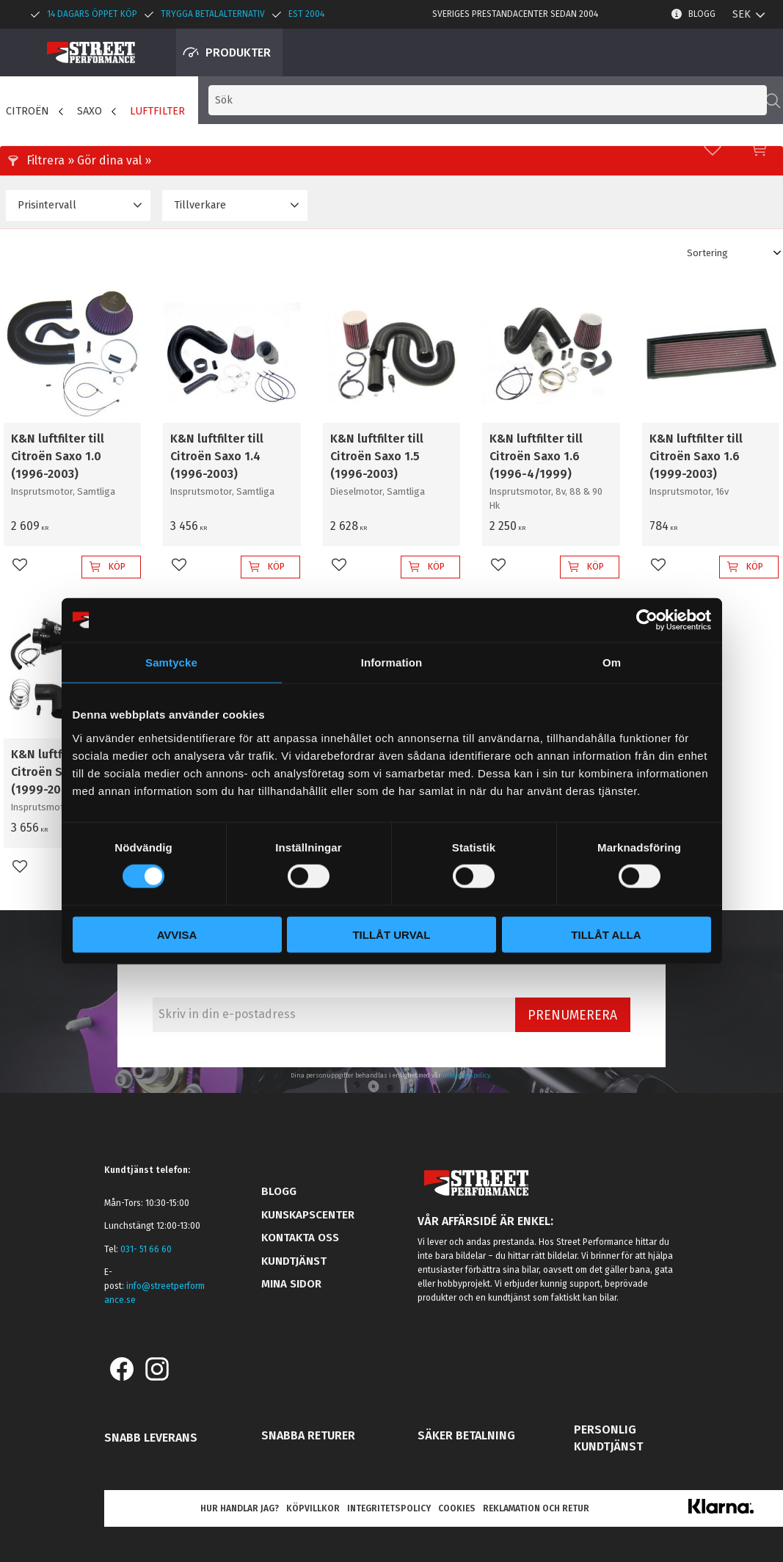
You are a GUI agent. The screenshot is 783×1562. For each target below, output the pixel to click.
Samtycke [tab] (171, 662)
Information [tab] (392, 662)
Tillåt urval (391, 934)
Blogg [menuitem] (701, 14)
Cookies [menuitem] (457, 1508)
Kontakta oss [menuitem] (300, 1237)
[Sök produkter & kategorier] (539, 52)
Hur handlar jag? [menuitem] (239, 1508)
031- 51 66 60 (146, 1249)
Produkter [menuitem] (238, 52)
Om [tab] (611, 662)
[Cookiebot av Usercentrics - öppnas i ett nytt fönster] (647, 620)
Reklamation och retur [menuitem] (536, 1508)
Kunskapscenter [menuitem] (307, 1214)
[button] (712, 52)
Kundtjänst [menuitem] (294, 1261)
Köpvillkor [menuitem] (313, 1508)
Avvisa (177, 934)
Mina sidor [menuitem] (291, 1283)
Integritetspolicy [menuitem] (389, 1508)
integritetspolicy (466, 1075)
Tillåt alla (606, 934)
